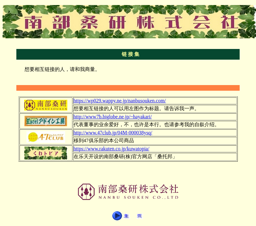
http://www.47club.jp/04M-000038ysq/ (113, 132)
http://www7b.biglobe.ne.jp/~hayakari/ (113, 116)
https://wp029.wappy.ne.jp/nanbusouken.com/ (120, 100)
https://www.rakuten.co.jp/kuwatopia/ (111, 148)
